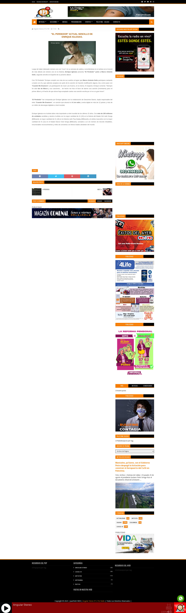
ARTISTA (134, 518)
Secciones (53, 22)
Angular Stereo (81, 568)
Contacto (116, 22)
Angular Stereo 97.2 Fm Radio (93, 601)
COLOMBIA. (133, 522)
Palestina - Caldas (102, 22)
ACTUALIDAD (121, 518)
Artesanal (79, 580)
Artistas (78, 576)
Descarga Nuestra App (42, 2)
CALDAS (119, 522)
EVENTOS (88, 22)
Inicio (33, 2)
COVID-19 (120, 526)
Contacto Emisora (54, 2)
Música (64, 22)
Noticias (42, 22)
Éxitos (77, 584)
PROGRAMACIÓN (76, 22)
